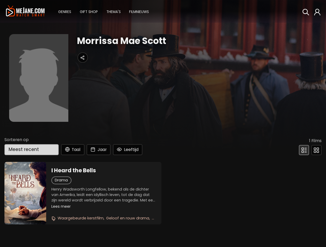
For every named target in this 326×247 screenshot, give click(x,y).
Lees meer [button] (61, 206)
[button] (64, 11)
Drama (61, 180)
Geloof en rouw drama (127, 218)
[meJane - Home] (25, 11)
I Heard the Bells (73, 170)
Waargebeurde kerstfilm (81, 218)
